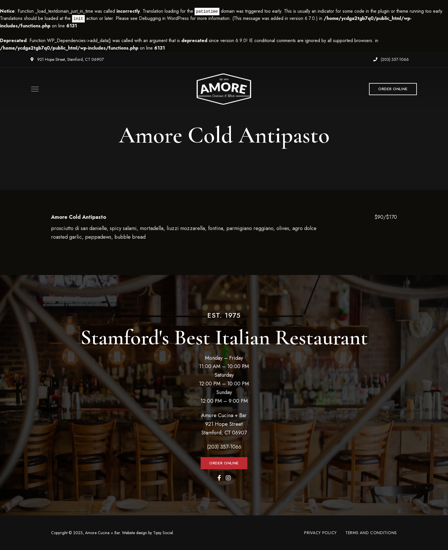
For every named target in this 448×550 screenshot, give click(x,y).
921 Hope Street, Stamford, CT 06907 (67, 59)
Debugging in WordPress (164, 18)
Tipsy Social (163, 533)
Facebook (219, 478)
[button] (393, 89)
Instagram (228, 478)
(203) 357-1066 (391, 59)
